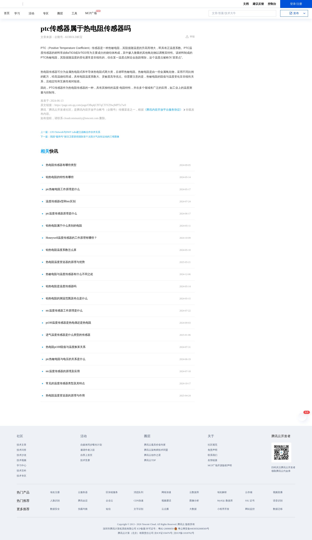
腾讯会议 (83, 500)
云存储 (248, 492)
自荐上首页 (86, 455)
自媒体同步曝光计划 (91, 444)
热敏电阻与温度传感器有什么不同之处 (69, 274)
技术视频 (21, 460)
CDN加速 (138, 500)
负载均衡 (83, 509)
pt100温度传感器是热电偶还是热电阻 (68, 322)
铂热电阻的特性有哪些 (60, 177)
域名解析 (222, 492)
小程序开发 (223, 509)
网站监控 (250, 509)
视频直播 (278, 492)
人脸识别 (55, 500)
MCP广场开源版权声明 (220, 465)
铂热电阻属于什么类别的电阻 (64, 225)
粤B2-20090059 (166, 528)
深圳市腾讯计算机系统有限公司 (119, 528)
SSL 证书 (249, 500)
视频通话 (166, 500)
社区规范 (212, 444)
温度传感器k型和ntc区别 (61, 201)
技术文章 (21, 444)
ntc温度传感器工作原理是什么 (64, 310)
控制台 (272, 3)
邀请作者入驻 (87, 450)
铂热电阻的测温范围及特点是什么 (67, 298)
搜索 (272, 13)
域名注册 (55, 492)
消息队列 (138, 492)
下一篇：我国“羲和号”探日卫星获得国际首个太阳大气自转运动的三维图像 (80, 136)
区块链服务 (112, 492)
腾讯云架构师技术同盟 (156, 450)
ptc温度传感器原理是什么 (61, 213)
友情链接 (212, 460)
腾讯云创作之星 (152, 455)
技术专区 (21, 475)
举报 (190, 36)
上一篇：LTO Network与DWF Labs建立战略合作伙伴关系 (70, 132)
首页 (7, 13)
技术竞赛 (85, 460)
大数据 (193, 509)
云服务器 (83, 492)
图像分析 (194, 500)
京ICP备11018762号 (184, 533)
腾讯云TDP (150, 460)
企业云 (109, 500)
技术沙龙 (21, 455)
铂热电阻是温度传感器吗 (61, 286)
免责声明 (212, 450)
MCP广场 (91, 13)
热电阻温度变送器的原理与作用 (65, 395)
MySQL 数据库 (225, 500)
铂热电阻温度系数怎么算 (61, 249)
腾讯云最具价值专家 (155, 444)
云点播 (165, 509)
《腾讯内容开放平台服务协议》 (163, 109)
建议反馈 (258, 3)
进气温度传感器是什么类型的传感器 (68, 334)
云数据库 (194, 492)
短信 (108, 509)
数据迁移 (278, 509)
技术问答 (21, 450)
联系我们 (212, 455)
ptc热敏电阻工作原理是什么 (63, 189)
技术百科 (21, 470)
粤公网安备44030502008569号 (193, 528)
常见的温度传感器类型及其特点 (65, 383)
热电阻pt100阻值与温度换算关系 (66, 346)
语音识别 (278, 500)
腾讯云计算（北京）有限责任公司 (136, 533)
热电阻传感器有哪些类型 (61, 164)
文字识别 (138, 509)
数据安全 (55, 509)
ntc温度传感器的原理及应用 (63, 371)
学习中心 (21, 465)
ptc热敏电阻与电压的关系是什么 (65, 359)
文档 (246, 3)
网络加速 (166, 492)
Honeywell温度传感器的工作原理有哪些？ (71, 237)
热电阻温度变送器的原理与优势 (65, 262)
